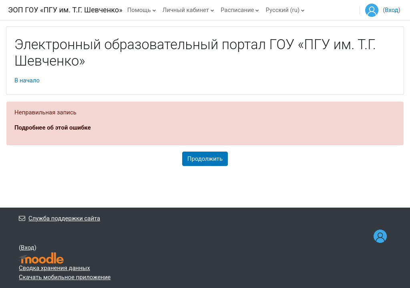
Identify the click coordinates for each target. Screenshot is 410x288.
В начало (27, 80)
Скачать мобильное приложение (65, 277)
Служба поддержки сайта (59, 218)
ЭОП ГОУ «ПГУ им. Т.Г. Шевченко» (65, 10)
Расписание (237, 10)
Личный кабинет (186, 10)
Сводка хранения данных (54, 268)
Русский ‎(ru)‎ (282, 10)
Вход (391, 10)
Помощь (139, 10)
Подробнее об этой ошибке (52, 127)
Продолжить (205, 158)
